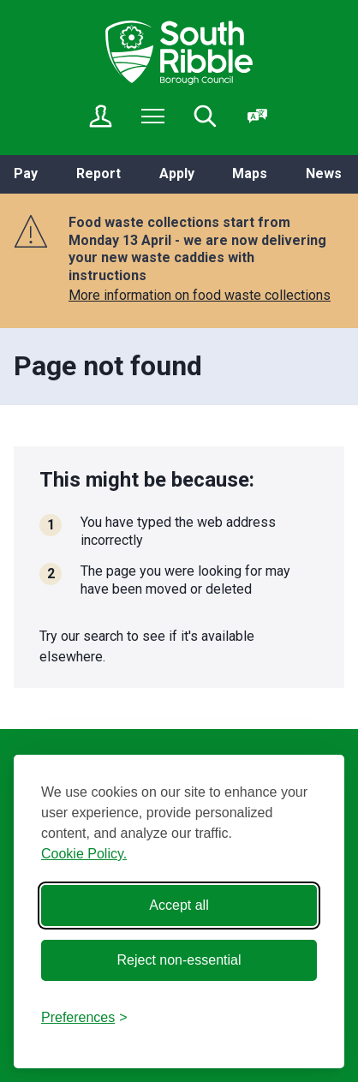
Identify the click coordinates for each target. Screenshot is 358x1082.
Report (98, 173)
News (324, 173)
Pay (26, 173)
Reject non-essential (179, 960)
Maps (249, 173)
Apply (176, 173)
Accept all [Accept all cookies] (178, 905)
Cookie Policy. (84, 853)
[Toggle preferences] (84, 1018)
